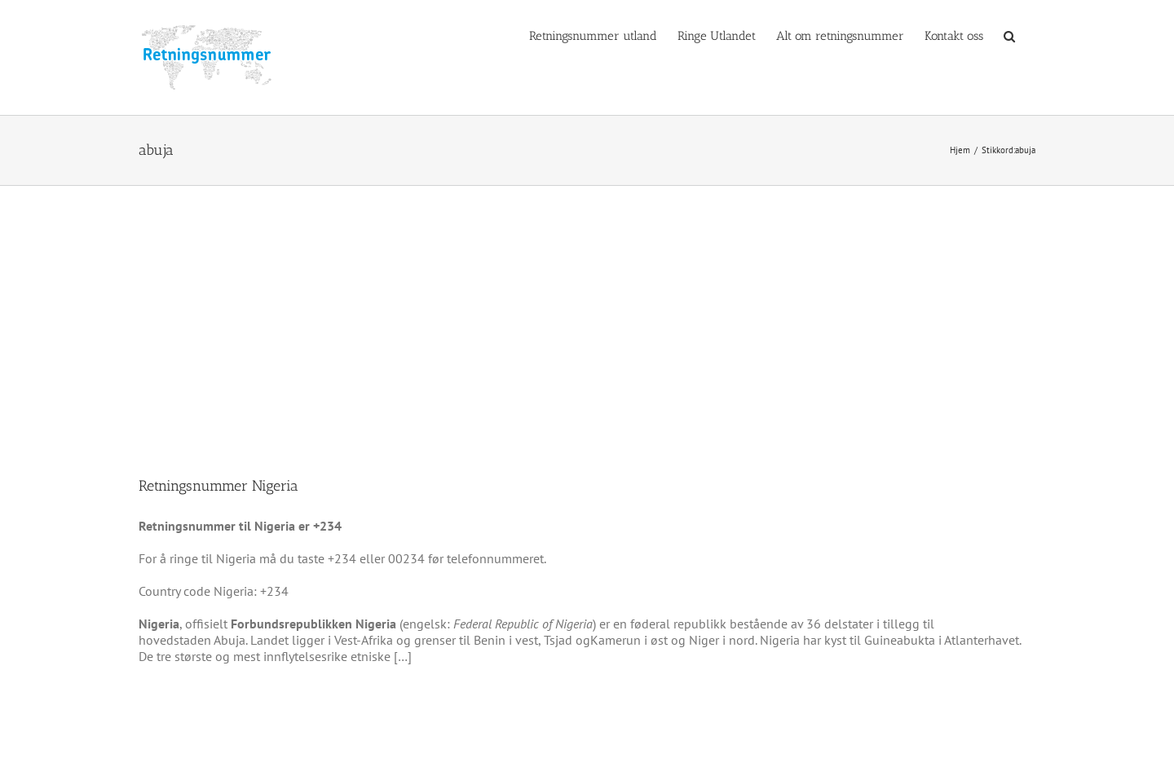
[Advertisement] (587, 308)
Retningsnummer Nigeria (218, 486)
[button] (1009, 35)
